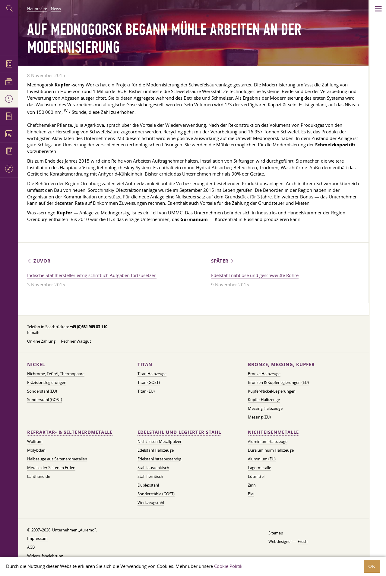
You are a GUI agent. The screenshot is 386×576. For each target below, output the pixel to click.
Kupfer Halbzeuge (264, 399)
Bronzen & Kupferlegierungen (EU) (278, 382)
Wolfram (35, 441)
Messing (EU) (259, 417)
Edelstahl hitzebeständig (159, 459)
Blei (251, 494)
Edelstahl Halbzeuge (156, 450)
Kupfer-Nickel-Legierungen (272, 391)
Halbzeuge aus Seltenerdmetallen (57, 459)
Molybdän (36, 450)
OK (371, 566)
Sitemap (275, 533)
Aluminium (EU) (262, 459)
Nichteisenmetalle (273, 432)
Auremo (9, 35)
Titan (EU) (146, 391)
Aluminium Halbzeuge (267, 441)
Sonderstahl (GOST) (44, 399)
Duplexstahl (148, 485)
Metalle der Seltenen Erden (51, 467)
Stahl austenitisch (153, 467)
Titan (145, 364)
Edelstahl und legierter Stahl (179, 432)
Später (223, 261)
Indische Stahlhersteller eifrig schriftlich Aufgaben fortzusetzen (92, 275)
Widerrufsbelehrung (45, 556)
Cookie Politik (228, 566)
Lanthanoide (38, 476)
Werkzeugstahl (151, 502)
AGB (31, 547)
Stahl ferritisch (150, 476)
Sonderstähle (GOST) (156, 494)
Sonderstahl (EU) (42, 391)
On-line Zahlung (41, 341)
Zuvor (39, 261)
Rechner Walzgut (76, 341)
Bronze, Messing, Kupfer (281, 364)
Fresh (303, 541)
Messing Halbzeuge (265, 408)
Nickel (36, 364)
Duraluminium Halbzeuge (271, 450)
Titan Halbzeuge (152, 373)
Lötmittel (256, 476)
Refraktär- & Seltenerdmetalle (69, 432)
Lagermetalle (259, 467)
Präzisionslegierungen (46, 382)
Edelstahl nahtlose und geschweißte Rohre (255, 275)
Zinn (252, 485)
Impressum (37, 538)
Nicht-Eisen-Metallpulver (160, 441)
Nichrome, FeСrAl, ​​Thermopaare (55, 373)
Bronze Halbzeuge (264, 373)
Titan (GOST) (149, 382)
